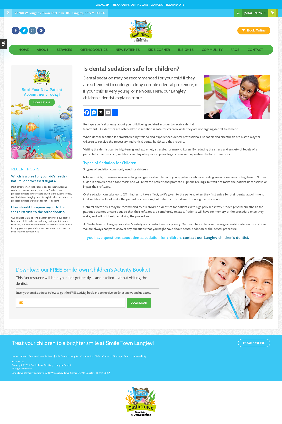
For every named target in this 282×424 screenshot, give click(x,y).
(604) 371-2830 (254, 13)
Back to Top (18, 361)
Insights (186, 54)
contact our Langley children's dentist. (216, 237)
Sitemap (117, 356)
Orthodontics (94, 54)
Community (212, 54)
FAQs (235, 54)
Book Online (256, 32)
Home (24, 54)
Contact (255, 54)
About (43, 54)
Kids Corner (159, 54)
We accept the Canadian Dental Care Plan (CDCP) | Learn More (140, 4)
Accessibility (139, 356)
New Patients (128, 54)
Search (127, 356)
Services (64, 54)
